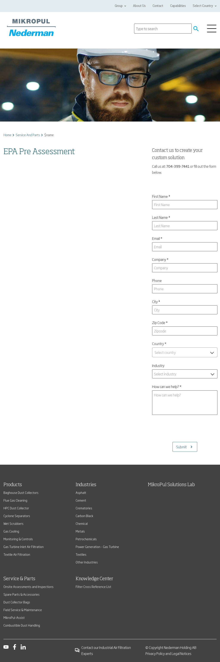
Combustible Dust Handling (21, 625)
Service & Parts (19, 579)
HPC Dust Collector (16, 508)
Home (7, 134)
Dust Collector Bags (16, 602)
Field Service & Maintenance (22, 609)
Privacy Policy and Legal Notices (168, 653)
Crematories (84, 508)
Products (12, 484)
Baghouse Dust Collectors (20, 492)
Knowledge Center (94, 579)
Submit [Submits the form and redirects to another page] (181, 446)
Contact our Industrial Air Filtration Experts (103, 650)
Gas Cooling (11, 531)
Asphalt (81, 492)
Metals (80, 531)
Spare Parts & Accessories (21, 594)
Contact (158, 6)
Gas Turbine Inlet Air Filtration (23, 546)
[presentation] (184, 428)
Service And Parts (28, 134)
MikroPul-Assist (14, 617)
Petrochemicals (86, 539)
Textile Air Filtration (16, 554)
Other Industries (87, 562)
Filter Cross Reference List (93, 586)
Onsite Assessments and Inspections (28, 586)
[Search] (163, 28)
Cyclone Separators (16, 515)
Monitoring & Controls (18, 539)
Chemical (82, 523)
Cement (81, 500)
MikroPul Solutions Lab (171, 484)
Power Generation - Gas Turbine (97, 546)
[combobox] (184, 352)
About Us (139, 6)
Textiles (81, 554)
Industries (86, 484)
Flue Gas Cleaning (15, 500)
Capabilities (178, 6)
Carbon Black (84, 515)
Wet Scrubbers (13, 523)
